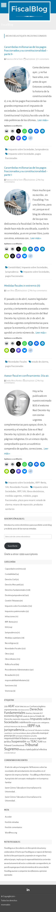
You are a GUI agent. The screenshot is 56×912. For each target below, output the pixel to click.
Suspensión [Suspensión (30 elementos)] (18, 741)
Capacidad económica (14, 569)
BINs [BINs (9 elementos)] (21, 706)
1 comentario (43, 59)
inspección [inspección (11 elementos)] (36, 722)
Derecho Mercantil (12, 585)
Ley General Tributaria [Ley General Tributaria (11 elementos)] (33, 730)
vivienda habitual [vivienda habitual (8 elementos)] (10, 753)
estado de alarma (40, 362)
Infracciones (10, 617)
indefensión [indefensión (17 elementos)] (25, 722)
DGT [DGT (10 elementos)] (41, 713)
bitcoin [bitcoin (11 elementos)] (26, 706)
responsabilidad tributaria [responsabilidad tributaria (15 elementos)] (16, 738)
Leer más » (42, 120)
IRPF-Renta (40, 482)
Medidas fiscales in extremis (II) (22, 285)
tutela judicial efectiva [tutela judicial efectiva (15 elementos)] (36, 749)
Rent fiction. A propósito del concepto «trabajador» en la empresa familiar (28, 779)
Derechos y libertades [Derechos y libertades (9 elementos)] (32, 713)
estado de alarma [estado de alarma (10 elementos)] (29, 716)
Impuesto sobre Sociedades (21, 149)
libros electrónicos (35, 491)
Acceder (8, 817)
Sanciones (9, 686)
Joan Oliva (10, 291)
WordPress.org (11, 833)
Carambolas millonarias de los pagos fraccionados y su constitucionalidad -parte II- (25, 50)
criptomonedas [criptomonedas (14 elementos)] (11, 710)
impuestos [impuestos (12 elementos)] (25, 719)
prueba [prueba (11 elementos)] (34, 736)
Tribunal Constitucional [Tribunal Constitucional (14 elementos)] (14, 745)
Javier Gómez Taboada (14, 788)
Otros (7, 654)
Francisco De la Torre (14, 59)
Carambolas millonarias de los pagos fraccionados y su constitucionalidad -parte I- (25, 171)
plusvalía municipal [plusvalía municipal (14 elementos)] (40, 733)
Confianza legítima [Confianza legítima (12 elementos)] (37, 706)
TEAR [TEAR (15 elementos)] (39, 741)
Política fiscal (10, 664)
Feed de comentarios (13, 827)
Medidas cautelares (13, 638)
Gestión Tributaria (12, 601)
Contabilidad (14, 267)
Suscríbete (12, 546)
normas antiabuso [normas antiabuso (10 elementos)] (19, 733)
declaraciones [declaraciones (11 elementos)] (23, 710)
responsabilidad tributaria (15, 680)
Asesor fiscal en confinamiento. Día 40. (26, 375)
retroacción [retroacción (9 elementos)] (33, 738)
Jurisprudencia (42, 149)
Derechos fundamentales (15, 590)
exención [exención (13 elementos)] (16, 719)
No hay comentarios (38, 291)
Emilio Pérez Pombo (14, 381)
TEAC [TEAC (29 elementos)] (33, 741)
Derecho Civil (10, 580)
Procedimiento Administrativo (17, 670)
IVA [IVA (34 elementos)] (38, 726)
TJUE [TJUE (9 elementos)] (44, 742)
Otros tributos (10, 659)
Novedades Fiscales (17, 362)
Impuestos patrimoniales (15, 611)
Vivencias (9, 691)
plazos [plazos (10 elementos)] (28, 733)
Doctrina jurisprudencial (14, 595)
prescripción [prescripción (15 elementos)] (10, 736)
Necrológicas (10, 643)
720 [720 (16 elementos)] (6, 706)
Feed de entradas (12, 822)
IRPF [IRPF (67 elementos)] (31, 726)
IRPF (19, 491)
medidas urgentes (13, 496)
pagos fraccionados (14, 276)
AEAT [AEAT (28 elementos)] (11, 706)
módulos (27, 496)
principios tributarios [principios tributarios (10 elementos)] (23, 736)
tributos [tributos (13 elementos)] (22, 749)
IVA (7, 487)
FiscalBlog (7, 24)
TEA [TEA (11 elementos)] (28, 742)
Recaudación (10, 675)
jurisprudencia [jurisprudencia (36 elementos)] (14, 730)
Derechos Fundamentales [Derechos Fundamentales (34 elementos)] (23, 711)
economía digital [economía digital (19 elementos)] (13, 716)
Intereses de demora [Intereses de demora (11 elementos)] (18, 726)
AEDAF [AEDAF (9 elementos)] (17, 706)
